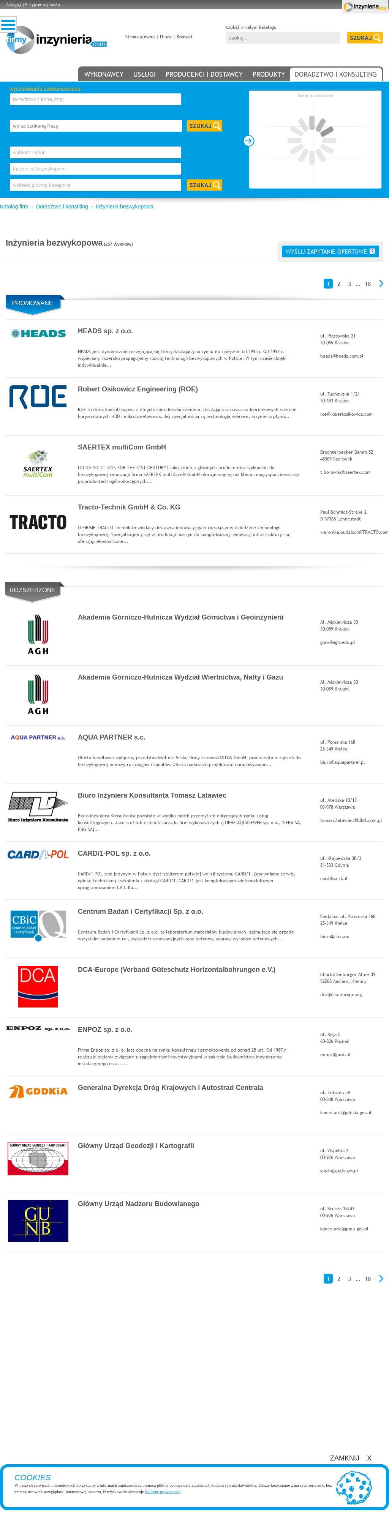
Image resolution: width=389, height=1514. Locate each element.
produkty (269, 74)
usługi (144, 74)
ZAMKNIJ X (351, 1458)
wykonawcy (103, 74)
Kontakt (185, 36)
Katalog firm (14, 206)
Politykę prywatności (162, 1491)
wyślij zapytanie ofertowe (330, 251)
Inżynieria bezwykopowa (124, 206)
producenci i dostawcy (204, 74)
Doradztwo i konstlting (62, 206)
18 (368, 283)
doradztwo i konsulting (336, 74)
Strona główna (140, 36)
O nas (165, 36)
